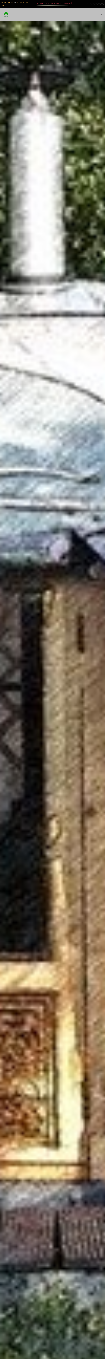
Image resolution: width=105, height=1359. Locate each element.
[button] (102, 14)
